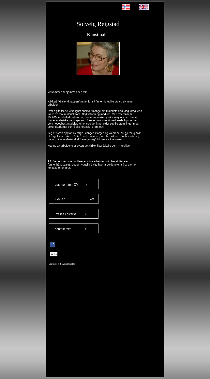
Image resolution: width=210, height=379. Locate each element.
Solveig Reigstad (98, 23)
